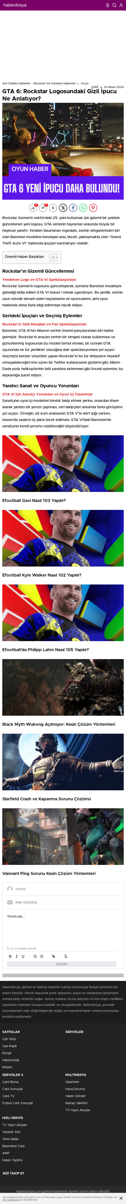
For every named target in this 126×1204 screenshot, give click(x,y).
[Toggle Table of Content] (51, 257)
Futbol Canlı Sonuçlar (17, 1103)
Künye (6, 1053)
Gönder (62, 964)
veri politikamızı (10, 1200)
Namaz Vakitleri (76, 1103)
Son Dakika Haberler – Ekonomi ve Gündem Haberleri (39, 83)
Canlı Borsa (10, 1082)
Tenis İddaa (10, 1139)
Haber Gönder (75, 1096)
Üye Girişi (9, 1039)
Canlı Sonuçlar (12, 1089)
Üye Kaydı (9, 1046)
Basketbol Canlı (13, 1146)
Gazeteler (72, 1082)
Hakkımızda (10, 1060)
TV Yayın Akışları (77, 1110)
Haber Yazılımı (12, 1160)
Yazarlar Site (11, 1132)
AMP (6, 1153)
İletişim (7, 1067)
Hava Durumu (75, 1089)
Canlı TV (8, 1096)
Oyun (84, 83)
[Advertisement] (63, 44)
